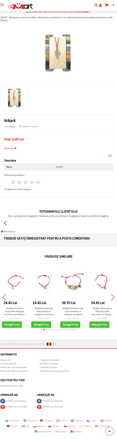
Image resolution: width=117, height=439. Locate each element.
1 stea (13, 182)
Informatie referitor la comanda (54, 370)
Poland (39, 426)
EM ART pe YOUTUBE (13, 406)
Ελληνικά (29, 420)
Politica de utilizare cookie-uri (14, 370)
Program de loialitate (49, 360)
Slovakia (54, 426)
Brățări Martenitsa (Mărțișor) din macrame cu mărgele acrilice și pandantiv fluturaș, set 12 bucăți (102, 311)
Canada (61, 431)
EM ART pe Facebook (13, 401)
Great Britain (102, 426)
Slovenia (70, 426)
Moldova (76, 431)
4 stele (32, 182)
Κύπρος (85, 426)
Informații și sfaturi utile (11, 385)
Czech (91, 420)
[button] (41, 329)
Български (12, 420)
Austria (61, 420)
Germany (46, 420)
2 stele (19, 182)
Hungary (106, 420)
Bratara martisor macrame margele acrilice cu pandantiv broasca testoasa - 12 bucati (15, 311)
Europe (12, 426)
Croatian (76, 420)
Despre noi (5, 360)
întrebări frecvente (49, 363)
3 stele (26, 182)
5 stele (38, 182)
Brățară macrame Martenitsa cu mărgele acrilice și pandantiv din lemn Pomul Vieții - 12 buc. (44, 311)
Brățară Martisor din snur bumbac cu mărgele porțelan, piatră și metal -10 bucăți (73, 311)
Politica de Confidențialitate (13, 367)
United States (43, 431)
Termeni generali (8, 363)
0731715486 (82, 12)
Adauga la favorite (29, 126)
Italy (25, 426)
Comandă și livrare (48, 367)
